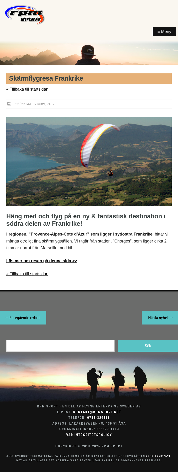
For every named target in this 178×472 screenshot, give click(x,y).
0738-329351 (98, 418)
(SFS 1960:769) (158, 456)
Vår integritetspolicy (89, 435)
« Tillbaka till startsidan (27, 89)
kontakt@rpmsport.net (97, 412)
